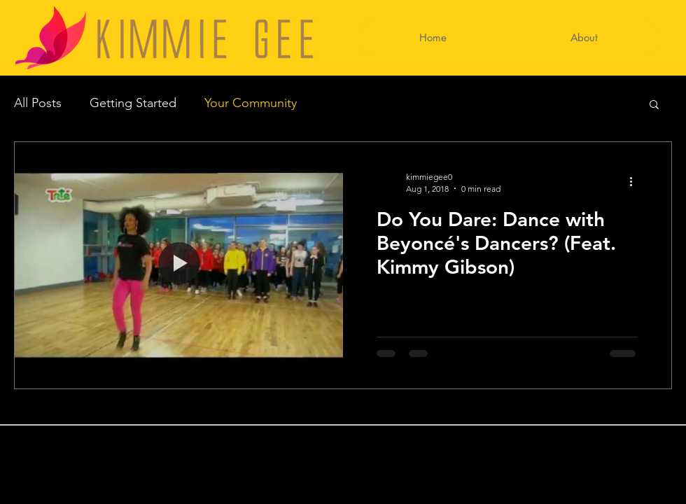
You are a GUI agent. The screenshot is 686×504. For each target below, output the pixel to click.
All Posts (38, 103)
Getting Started (133, 103)
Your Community (250, 103)
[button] (654, 105)
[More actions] (635, 182)
